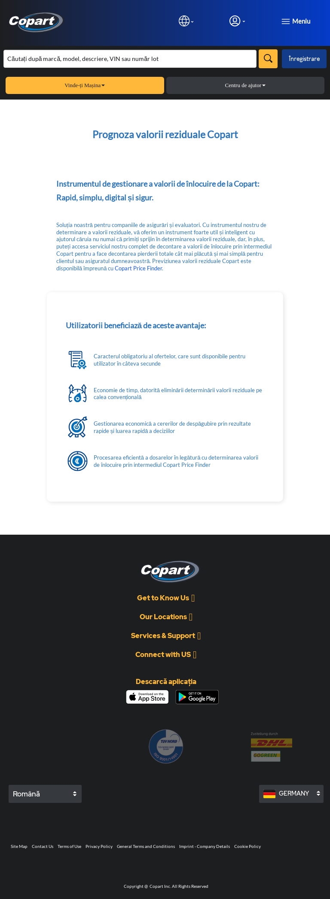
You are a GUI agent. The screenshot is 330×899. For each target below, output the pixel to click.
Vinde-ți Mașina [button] (84, 85)
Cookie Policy (247, 846)
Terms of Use (69, 846)
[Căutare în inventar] (130, 59)
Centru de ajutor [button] (245, 85)
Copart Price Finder (138, 268)
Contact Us (42, 846)
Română (26, 794)
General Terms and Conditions (146, 846)
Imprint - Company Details (204, 846)
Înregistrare (304, 58)
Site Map (19, 846)
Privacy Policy (99, 846)
